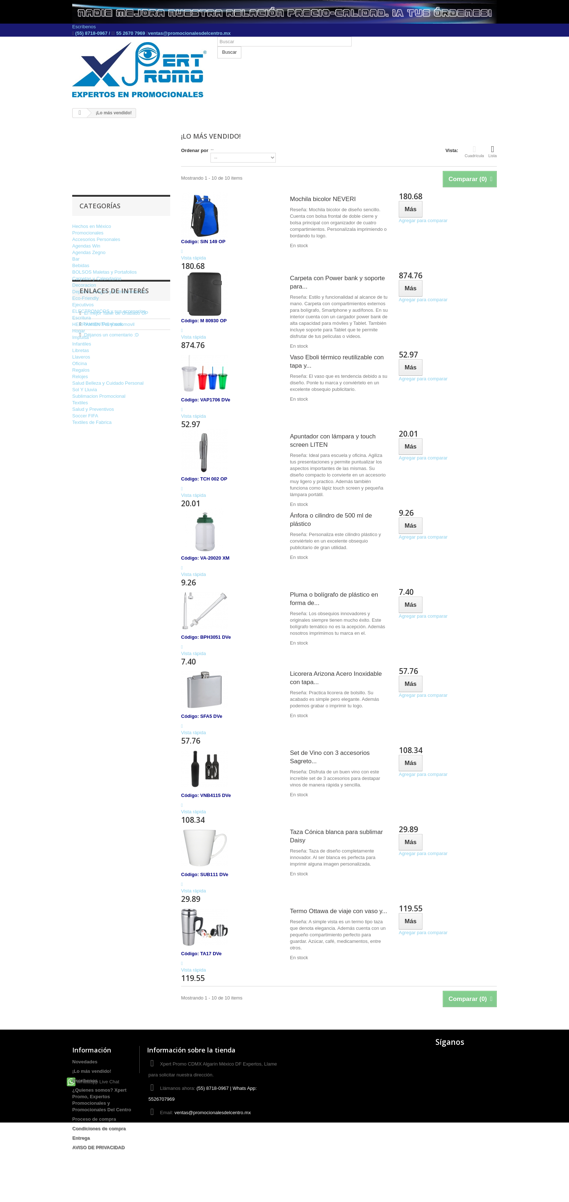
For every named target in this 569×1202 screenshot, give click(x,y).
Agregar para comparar (423, 220)
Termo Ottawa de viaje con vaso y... (338, 911)
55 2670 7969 (131, 33)
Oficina (79, 363)
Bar (75, 259)
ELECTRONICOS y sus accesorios (109, 311)
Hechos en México (91, 226)
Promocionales (87, 233)
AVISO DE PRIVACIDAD (98, 1147)
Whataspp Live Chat (93, 1161)
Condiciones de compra (99, 1128)
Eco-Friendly (85, 298)
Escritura (81, 317)
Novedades (84, 1061)
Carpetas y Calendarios (97, 278)
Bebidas (80, 265)
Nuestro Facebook (103, 478)
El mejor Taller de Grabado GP (116, 467)
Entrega (81, 1138)
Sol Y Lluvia (84, 389)
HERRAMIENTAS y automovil (103, 324)
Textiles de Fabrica (91, 422)
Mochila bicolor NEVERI (323, 199)
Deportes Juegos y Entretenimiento (109, 291)
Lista (492, 151)
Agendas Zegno (89, 252)
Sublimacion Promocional (99, 396)
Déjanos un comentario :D (111, 488)
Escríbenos (84, 26)
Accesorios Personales (96, 239)
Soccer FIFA (85, 415)
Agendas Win (86, 246)
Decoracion (84, 285)
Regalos (81, 370)
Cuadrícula (474, 151)
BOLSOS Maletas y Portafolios (104, 272)
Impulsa (80, 337)
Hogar (78, 331)
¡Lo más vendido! (91, 1071)
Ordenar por (194, 150)
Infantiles (81, 344)
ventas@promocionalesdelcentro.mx (189, 33)
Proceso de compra (94, 1119)
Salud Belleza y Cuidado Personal (108, 383)
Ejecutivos (83, 304)
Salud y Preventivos (93, 409)
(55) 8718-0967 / (92, 33)
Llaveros (81, 357)
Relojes (80, 376)
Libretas (80, 350)
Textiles (80, 402)
